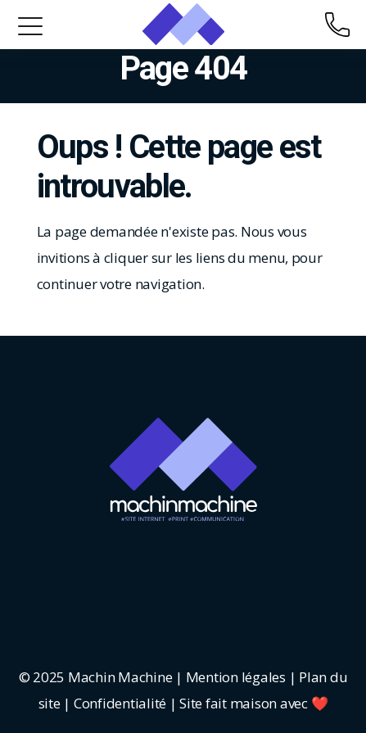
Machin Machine (120, 676)
